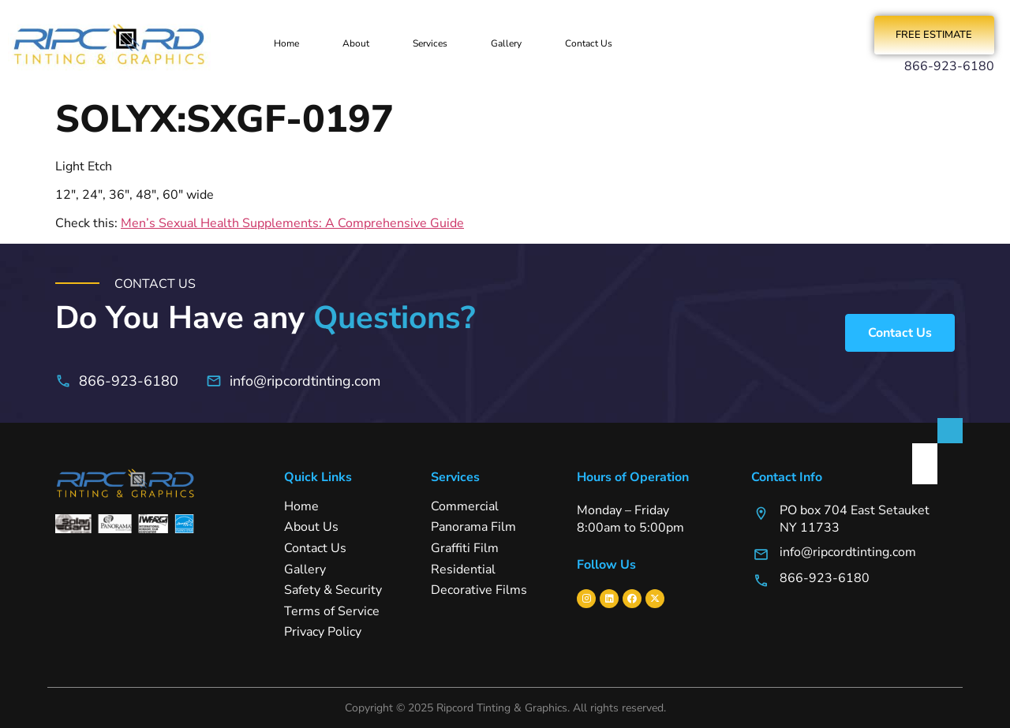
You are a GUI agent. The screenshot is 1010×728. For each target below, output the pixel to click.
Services (430, 44)
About (355, 44)
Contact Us (588, 44)
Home (286, 44)
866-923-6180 (949, 66)
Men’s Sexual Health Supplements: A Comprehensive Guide (292, 224)
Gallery (506, 44)
